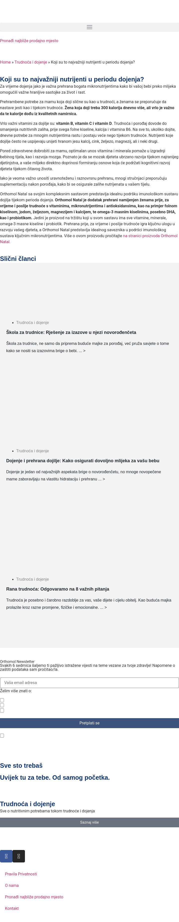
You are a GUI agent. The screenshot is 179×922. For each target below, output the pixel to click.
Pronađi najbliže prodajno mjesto (29, 40)
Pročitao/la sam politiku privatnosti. (38, 735)
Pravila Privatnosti (21, 874)
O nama (12, 885)
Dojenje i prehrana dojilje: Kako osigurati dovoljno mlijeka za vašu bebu (82, 460)
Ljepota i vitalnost (22, 710)
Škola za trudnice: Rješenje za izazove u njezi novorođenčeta (71, 332)
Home (5, 62)
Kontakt (12, 908)
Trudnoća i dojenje (30, 62)
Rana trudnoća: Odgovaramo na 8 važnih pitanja (57, 589)
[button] (89, 27)
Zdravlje (14, 700)
